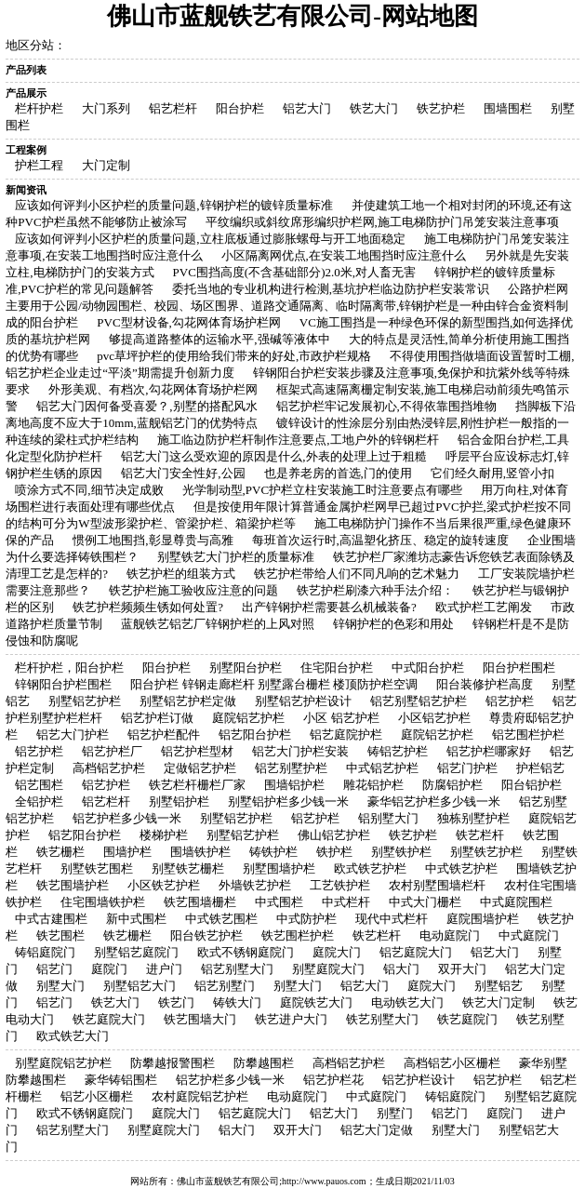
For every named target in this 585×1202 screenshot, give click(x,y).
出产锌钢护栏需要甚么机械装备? (329, 607)
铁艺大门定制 (498, 1002)
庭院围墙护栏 (482, 919)
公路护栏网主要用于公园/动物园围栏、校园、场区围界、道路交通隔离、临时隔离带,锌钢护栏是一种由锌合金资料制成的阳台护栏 (287, 305)
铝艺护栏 (509, 701)
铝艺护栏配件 (163, 734)
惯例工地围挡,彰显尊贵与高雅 (153, 540)
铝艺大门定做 (376, 1130)
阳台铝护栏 (531, 785)
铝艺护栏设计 (418, 1080)
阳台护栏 (240, 108)
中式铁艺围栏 (221, 919)
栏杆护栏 (39, 108)
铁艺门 (176, 1002)
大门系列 (106, 108)
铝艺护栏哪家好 (488, 751)
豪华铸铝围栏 (121, 1080)
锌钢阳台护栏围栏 (63, 684)
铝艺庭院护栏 (346, 734)
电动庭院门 (449, 935)
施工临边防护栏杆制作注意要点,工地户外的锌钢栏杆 (297, 440)
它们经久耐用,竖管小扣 (492, 473)
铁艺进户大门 (291, 1019)
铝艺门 (54, 969)
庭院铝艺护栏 (248, 718)
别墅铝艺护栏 (84, 701)
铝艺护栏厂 (112, 751)
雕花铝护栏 (373, 785)
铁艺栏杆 (480, 835)
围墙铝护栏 (294, 785)
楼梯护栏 (164, 835)
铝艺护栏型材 (197, 751)
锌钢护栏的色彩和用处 (393, 624)
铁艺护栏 (441, 108)
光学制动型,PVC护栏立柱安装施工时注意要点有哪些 (322, 490)
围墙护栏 (127, 852)
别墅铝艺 (498, 986)
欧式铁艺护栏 (370, 868)
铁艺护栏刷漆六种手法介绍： (375, 590)
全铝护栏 (39, 801)
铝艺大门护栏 (72, 734)
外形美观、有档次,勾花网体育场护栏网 (152, 389)
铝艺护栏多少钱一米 (127, 818)
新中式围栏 (136, 919)
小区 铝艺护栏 (341, 718)
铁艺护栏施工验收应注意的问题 (193, 590)
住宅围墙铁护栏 (102, 902)
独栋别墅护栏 (473, 818)
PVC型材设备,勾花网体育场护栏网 (189, 322)
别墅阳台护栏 (245, 667)
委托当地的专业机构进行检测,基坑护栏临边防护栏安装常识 (330, 289)
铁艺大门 (374, 108)
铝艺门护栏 (467, 768)
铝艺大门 (307, 108)
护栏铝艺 (540, 768)
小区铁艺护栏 (163, 885)
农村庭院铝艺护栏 (200, 1096)
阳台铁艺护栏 (206, 935)
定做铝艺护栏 (200, 768)
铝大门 (401, 969)
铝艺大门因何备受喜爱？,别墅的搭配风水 (146, 406)
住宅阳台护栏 (336, 667)
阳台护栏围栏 (519, 667)
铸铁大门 (237, 1002)
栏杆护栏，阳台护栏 (69, 667)
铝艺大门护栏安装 (300, 751)
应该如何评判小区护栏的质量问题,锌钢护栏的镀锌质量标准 (173, 205)
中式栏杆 (346, 902)
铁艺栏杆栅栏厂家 (197, 785)
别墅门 (395, 1113)
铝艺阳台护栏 (255, 734)
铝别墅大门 (388, 818)
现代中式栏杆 (391, 919)
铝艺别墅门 (224, 986)
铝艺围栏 (39, 785)
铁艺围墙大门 (200, 1019)
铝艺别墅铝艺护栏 (418, 701)
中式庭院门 (529, 935)
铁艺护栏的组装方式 (180, 574)
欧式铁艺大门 (72, 1036)
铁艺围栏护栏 (297, 935)
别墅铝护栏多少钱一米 (288, 801)
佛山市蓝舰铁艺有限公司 (228, 1181)
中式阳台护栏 (428, 667)
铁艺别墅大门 (382, 1019)
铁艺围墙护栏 (72, 885)
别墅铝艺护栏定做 (188, 701)
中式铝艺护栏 (382, 768)
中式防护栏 (306, 919)
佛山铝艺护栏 (334, 835)
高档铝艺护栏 (109, 768)
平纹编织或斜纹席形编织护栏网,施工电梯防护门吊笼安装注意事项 (382, 222)
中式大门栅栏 (425, 902)
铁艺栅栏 (60, 852)
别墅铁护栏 (401, 852)
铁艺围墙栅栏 (200, 902)
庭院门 (109, 969)
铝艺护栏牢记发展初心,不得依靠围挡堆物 (386, 406)
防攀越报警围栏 (172, 1063)
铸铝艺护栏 (397, 751)
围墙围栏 (508, 108)
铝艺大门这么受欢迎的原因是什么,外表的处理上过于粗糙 (273, 456)
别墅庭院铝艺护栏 (63, 1063)
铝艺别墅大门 (237, 969)
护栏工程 (39, 165)
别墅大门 (60, 986)
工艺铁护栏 (340, 885)
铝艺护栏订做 (157, 718)
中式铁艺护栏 (461, 868)
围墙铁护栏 (200, 852)
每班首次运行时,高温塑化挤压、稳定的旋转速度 (380, 540)
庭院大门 (336, 952)
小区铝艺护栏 (434, 718)
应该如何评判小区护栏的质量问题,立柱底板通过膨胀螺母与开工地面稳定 (210, 239)
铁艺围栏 (60, 935)
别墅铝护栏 (179, 801)
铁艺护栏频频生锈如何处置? (148, 607)
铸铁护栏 (273, 852)
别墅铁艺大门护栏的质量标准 (235, 557)
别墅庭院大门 (328, 969)
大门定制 (106, 165)
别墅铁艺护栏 (486, 852)
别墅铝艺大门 (139, 986)
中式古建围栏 (51, 919)
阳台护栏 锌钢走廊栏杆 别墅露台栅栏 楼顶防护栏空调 (274, 684)
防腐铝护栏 (452, 785)
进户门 (164, 969)
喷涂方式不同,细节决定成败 (89, 490)
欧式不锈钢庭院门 (245, 952)
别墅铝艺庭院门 (136, 952)
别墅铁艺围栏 (96, 868)
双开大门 (462, 969)
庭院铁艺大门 (316, 1002)
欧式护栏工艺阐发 (483, 607)
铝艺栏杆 (173, 108)
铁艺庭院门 (467, 1019)
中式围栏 (279, 902)
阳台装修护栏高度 (484, 684)
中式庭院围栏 (516, 902)
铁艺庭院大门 (109, 1019)
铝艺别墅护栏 (291, 768)
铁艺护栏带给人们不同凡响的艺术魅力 (356, 574)
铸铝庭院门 (45, 952)
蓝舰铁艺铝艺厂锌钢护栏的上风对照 (217, 624)
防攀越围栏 (263, 1063)
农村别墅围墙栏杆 (437, 885)
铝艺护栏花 (333, 1080)
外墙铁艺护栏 (255, 885)
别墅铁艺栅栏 (188, 868)
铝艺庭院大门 (415, 952)
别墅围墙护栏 (279, 868)
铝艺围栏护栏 (528, 734)
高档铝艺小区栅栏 (452, 1063)
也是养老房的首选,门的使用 (338, 473)
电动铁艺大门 (407, 1002)
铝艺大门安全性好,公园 (183, 473)
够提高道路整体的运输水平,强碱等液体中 (219, 339)
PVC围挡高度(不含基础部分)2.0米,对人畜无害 (294, 272)
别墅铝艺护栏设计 (303, 701)
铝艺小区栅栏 (96, 1096)
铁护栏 (334, 852)
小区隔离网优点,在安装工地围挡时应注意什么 (343, 255)
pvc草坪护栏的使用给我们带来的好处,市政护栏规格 (234, 356)
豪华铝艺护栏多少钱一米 (433, 801)
